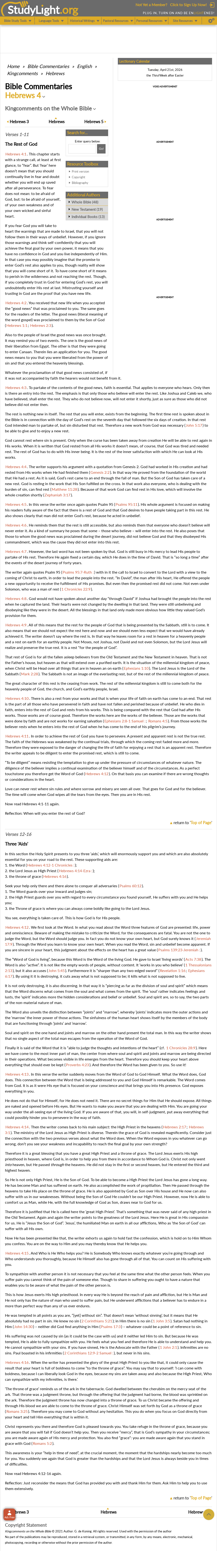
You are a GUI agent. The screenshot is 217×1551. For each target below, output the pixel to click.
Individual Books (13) (88, 217)
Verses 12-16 (18, 834)
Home (13, 66)
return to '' (193, 822)
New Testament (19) (87, 209)
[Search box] (82, 149)
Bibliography (80, 183)
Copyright (78, 177)
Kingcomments (22, 73)
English (84, 66)
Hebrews (55, 73)
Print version (80, 171)
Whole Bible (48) (85, 202)
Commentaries (48, 66)
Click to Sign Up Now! (188, 4)
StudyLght (34, 9)
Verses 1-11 (17, 134)
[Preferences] (211, 20)
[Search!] (101, 149)
